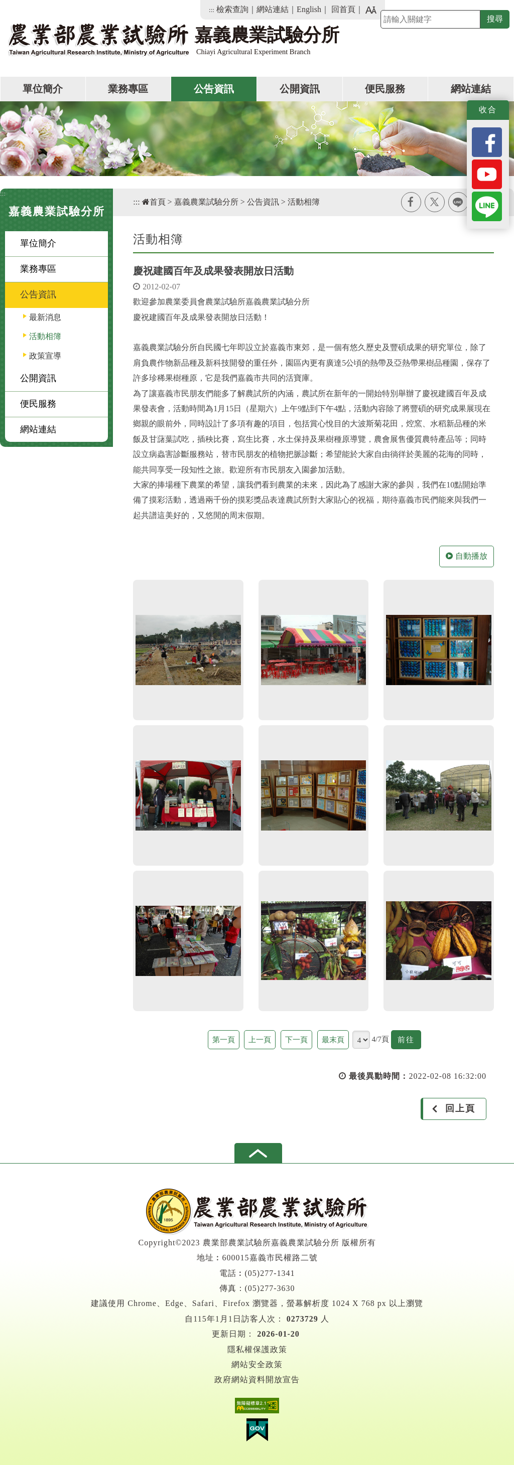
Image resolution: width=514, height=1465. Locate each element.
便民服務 (385, 88)
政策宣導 (45, 356)
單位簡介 (43, 88)
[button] (258, 1153)
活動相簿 (45, 336)
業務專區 (128, 88)
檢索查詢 (232, 9)
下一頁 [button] (296, 1039)
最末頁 (333, 1039)
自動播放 (466, 556)
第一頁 (223, 1039)
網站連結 (272, 9)
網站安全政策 (257, 1364)
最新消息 (45, 317)
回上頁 (460, 1108)
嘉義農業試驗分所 (206, 202)
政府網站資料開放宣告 (257, 1379)
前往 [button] (409, 1041)
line (458, 202)
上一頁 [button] (259, 1039)
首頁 (154, 202)
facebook (411, 202)
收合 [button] (488, 109)
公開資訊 (300, 88)
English (309, 9)
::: (211, 10)
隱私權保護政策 (257, 1349)
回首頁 (343, 9)
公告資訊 (214, 88)
